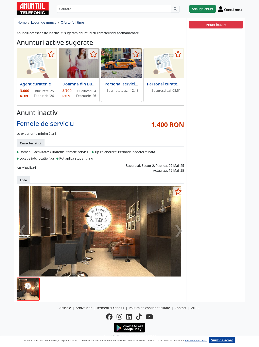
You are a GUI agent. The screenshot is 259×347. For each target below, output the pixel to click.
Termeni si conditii (110, 308)
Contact (180, 308)
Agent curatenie (35, 84)
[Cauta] (175, 9)
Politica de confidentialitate (149, 308)
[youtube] (149, 317)
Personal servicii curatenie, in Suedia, (140, 84)
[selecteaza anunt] (51, 54)
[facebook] (109, 317)
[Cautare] (114, 9)
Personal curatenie (165, 84)
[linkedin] (129, 317)
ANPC (195, 308)
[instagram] (119, 317)
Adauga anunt (202, 9)
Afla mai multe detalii (196, 340)
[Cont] (230, 9)
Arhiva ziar (84, 308)
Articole (65, 308)
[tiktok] (139, 317)
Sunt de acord (222, 340)
